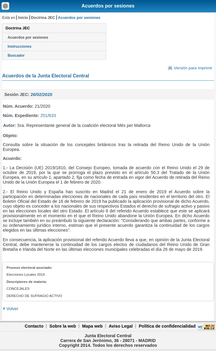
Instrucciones (20, 46)
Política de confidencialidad (167, 326)
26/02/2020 (41, 94)
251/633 (48, 115)
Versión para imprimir (193, 68)
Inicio (23, 17)
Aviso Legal (121, 326)
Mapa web (92, 326)
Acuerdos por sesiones (108, 5)
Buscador (16, 55)
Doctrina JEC (43, 17)
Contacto (34, 326)
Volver (11, 308)
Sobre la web (62, 326)
